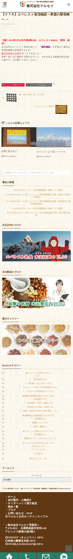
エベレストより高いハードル (51, 152)
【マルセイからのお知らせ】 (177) (38, 443)
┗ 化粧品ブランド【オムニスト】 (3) (38, 438)
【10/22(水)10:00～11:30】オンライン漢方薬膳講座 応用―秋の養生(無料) (38, 214)
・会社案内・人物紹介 (18, 499)
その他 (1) (37, 453)
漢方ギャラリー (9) (38, 459)
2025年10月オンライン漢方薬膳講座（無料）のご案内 (38, 209)
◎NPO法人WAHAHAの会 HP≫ (24, 544)
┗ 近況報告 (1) (38, 419)
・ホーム (10, 496)
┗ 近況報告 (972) (38, 379)
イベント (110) (38, 449)
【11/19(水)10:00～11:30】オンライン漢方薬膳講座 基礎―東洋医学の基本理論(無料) (38, 202)
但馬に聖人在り (9, 151)
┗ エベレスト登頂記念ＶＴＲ (38, 85)
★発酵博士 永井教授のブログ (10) (38, 416)
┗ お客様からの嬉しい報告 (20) (38, 407)
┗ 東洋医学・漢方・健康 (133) (38, 403)
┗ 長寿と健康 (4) (38, 427)
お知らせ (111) (38, 446)
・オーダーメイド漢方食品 (21, 503)
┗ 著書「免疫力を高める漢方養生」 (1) (38, 411)
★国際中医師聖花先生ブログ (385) (38, 396)
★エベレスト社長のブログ (13, 85)
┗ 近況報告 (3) (38, 435)
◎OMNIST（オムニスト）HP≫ (24, 537)
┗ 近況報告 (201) (38, 399)
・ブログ (10, 509)
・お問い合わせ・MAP (18, 513)
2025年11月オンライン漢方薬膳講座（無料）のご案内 (38, 190)
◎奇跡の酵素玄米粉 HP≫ (20, 540)
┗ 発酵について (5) (38, 423)
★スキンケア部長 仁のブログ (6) (38, 431)
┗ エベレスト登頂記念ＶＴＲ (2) (38, 391)
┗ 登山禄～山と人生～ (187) (38, 383)
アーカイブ (36, 476)
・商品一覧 (11, 506)
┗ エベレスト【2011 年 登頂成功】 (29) (38, 387)
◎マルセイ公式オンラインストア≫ (26, 516)
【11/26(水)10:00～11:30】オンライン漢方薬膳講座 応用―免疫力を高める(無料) (38, 196)
